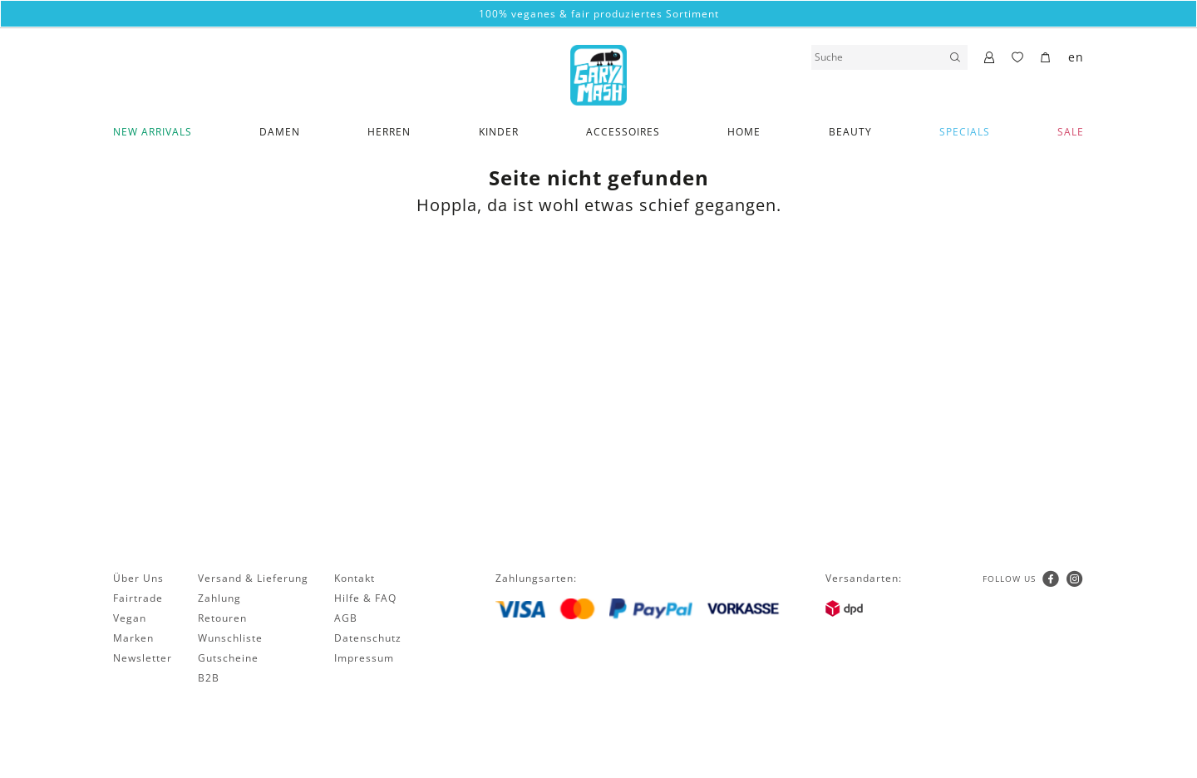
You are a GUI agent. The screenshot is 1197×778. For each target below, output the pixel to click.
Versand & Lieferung (253, 578)
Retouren (222, 618)
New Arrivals (152, 132)
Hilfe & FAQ (365, 598)
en (1076, 57)
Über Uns (138, 578)
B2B (208, 678)
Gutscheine (228, 658)
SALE (1070, 132)
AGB (345, 618)
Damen (279, 132)
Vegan (129, 618)
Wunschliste (230, 638)
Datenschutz (367, 638)
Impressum (364, 658)
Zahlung (219, 598)
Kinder (499, 132)
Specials (964, 132)
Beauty (850, 132)
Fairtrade (138, 598)
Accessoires (623, 132)
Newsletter (142, 658)
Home (744, 132)
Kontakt (354, 578)
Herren (389, 132)
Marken (133, 638)
